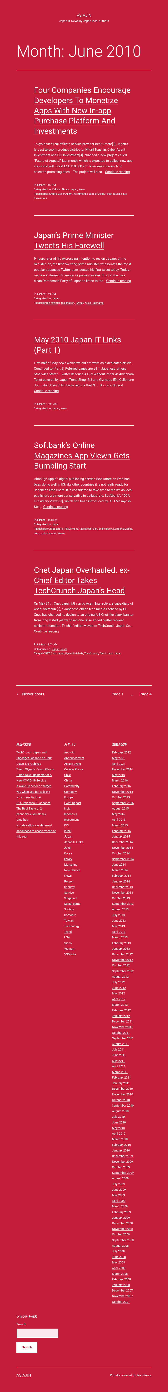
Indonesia (70, 814)
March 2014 (120, 870)
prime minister (51, 302)
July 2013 (118, 915)
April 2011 (119, 1066)
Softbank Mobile (122, 528)
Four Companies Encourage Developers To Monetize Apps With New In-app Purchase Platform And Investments (82, 110)
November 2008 (122, 1229)
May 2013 (118, 926)
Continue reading (117, 172)
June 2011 (119, 1055)
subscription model (45, 533)
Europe (68, 797)
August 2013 (120, 909)
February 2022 (121, 752)
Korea (68, 853)
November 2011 (122, 1027)
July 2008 (118, 1251)
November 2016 (122, 769)
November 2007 (122, 1296)
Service (69, 892)
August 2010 (120, 1111)
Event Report (72, 803)
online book (105, 528)
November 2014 (122, 847)
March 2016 (120, 780)
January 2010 (121, 1150)
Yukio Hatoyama (94, 302)
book (46, 528)
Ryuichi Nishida (74, 653)
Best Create (50, 193)
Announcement (74, 758)
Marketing (70, 864)
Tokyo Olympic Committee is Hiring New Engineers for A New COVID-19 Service (35, 775)
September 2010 (123, 1105)
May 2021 (118, 758)
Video (68, 943)
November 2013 (122, 892)
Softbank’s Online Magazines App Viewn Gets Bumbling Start (82, 456)
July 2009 (118, 1184)
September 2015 (123, 803)
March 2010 (120, 1139)
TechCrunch (91, 653)
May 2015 (118, 814)
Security (69, 887)
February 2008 (121, 1279)
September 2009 (123, 1172)
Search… (22, 1324)
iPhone (74, 528)
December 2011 (122, 1021)
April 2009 (119, 1200)
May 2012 (118, 993)
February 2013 (121, 943)
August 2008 (120, 1245)
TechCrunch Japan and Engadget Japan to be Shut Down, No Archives (34, 758)
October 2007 (121, 1301)
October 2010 (121, 1100)
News (82, 189)
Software (70, 915)
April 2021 (119, 763)
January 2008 (121, 1285)
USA (67, 937)
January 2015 (121, 836)
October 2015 (121, 797)
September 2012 (123, 971)
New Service (72, 870)
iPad (66, 528)
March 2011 (120, 1072)
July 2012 (118, 982)
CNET (46, 653)
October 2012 (121, 965)
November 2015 (122, 791)
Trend (68, 931)
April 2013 (119, 931)
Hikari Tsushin (113, 193)
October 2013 (121, 898)
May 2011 (118, 1060)
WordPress (143, 1375)
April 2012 (119, 999)
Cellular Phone (60, 189)
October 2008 (121, 1234)
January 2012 (121, 1016)
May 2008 (118, 1262)
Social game (72, 903)
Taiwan (69, 920)
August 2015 (120, 808)
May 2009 (118, 1195)
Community (71, 786)
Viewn (61, 533)
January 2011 (121, 1083)
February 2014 (121, 875)
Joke (67, 847)
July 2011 (118, 1049)
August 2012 (120, 976)
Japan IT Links (73, 842)
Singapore (70, 898)
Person (68, 881)
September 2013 (123, 903)
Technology (71, 926)
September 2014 (123, 859)
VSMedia (70, 954)
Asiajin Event (72, 763)
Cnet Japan (57, 653)
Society (69, 909)
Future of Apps (95, 193)
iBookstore (56, 528)
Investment (71, 819)
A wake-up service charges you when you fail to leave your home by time (33, 791)
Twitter (79, 302)
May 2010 (118, 1128)
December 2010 (122, 1088)
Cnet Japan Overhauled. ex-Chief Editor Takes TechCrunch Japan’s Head (82, 580)
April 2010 (119, 1133)
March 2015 (120, 825)
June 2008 (119, 1257)
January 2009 (121, 1217)
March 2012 (120, 1004)
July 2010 (118, 1116)
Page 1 (118, 694)
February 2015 (121, 831)
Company (70, 791)
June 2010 (119, 1122)
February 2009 (121, 1212)
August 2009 (120, 1178)
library (68, 859)
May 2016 (118, 775)
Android (69, 752)
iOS (66, 825)
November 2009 (122, 1161)
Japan (73, 189)
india (67, 808)
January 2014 (121, 881)
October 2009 (121, 1167)
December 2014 (122, 842)
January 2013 (121, 948)
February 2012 (121, 1010)
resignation (67, 302)
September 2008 (123, 1240)
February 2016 (121, 786)
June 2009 (119, 1189)
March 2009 (120, 1206)
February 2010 (121, 1144)
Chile (67, 775)
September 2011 (123, 1038)
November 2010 (122, 1094)
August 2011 (120, 1044)
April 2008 (119, 1268)
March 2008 (120, 1273)
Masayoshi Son (88, 528)
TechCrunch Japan (110, 653)
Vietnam (69, 948)
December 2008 (122, 1223)
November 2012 (122, 959)
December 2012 (122, 954)
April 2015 (119, 819)
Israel (67, 831)
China (68, 780)
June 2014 (119, 864)
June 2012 (119, 988)
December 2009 (122, 1156)
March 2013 (120, 937)
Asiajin (84, 15)
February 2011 (121, 1077)
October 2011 (121, 1032)
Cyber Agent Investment (72, 193)
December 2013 (122, 887)
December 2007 (122, 1290)
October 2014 (121, 853)
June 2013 (119, 920)
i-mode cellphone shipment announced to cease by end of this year (36, 831)
